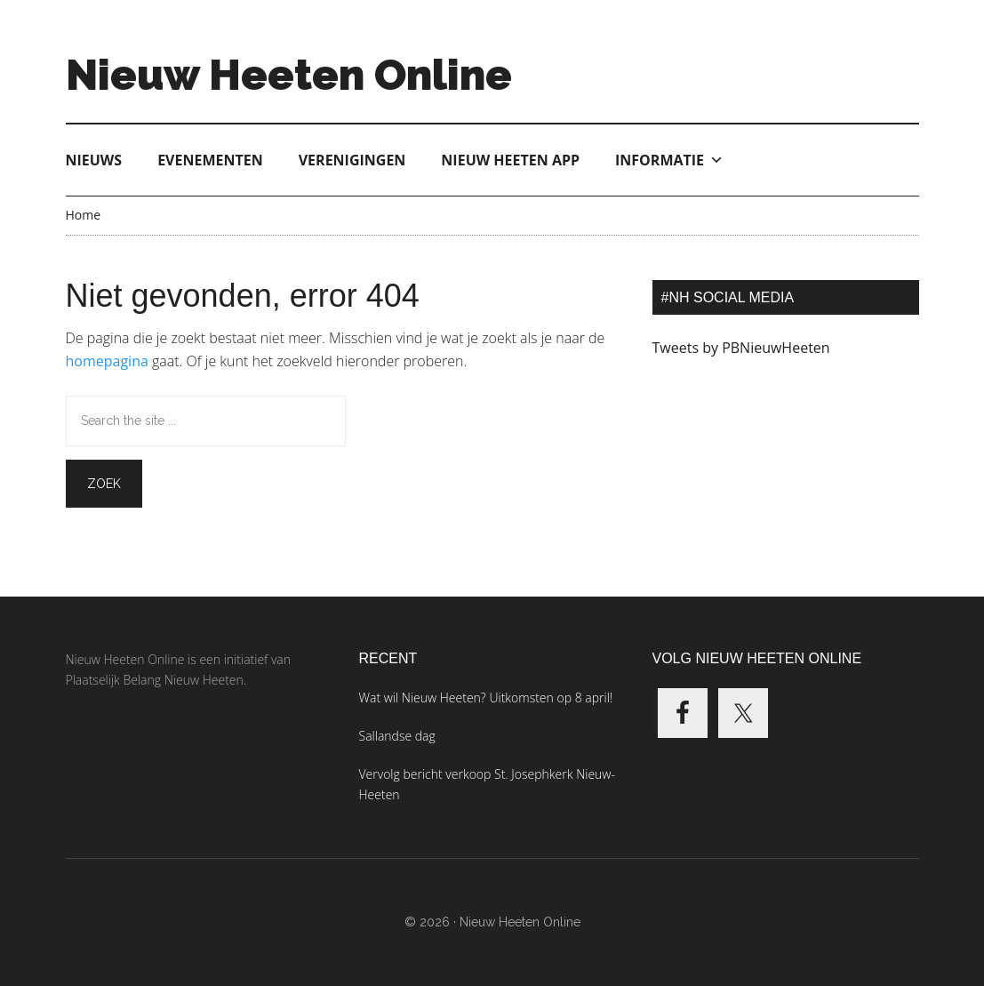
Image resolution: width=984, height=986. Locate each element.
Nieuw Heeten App (510, 160)
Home (83, 214)
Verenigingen (352, 160)
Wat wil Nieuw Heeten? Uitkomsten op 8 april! (486, 697)
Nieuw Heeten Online (289, 75)
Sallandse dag (397, 735)
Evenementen (210, 160)
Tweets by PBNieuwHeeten (741, 347)
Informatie (669, 160)
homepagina (107, 361)
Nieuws (94, 160)
